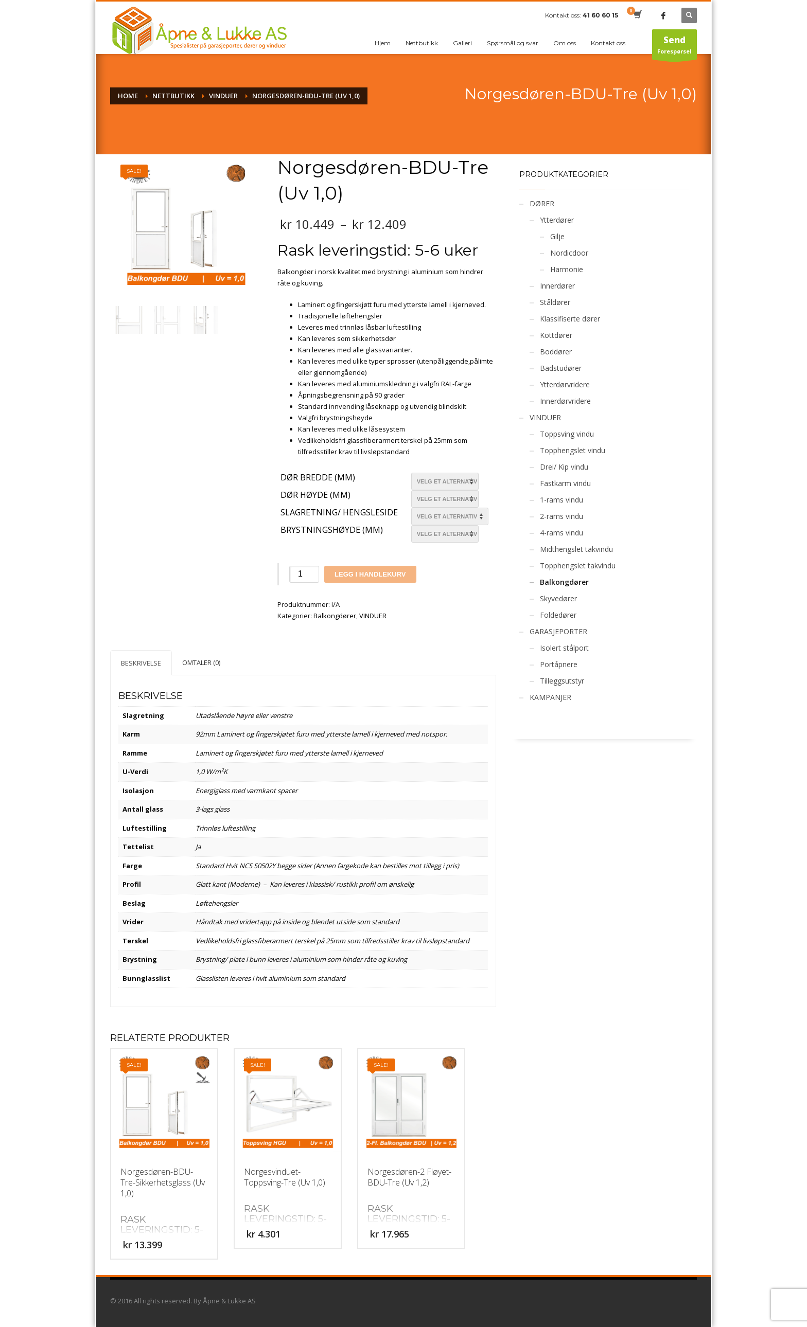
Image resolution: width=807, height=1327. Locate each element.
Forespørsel (674, 47)
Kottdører (556, 335)
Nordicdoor (569, 253)
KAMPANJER (550, 697)
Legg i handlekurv (370, 574)
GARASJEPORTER (558, 631)
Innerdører (557, 286)
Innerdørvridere (565, 401)
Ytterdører (557, 220)
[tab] (141, 662)
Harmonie (566, 269)
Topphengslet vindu (572, 450)
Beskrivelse (141, 663)
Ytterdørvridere (565, 384)
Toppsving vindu (567, 434)
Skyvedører (558, 598)
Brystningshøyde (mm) (331, 530)
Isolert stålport (564, 648)
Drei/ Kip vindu (564, 467)
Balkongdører (334, 615)
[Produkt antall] (304, 574)
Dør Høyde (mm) (315, 495)
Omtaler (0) (201, 662)
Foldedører (558, 615)
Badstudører (561, 368)
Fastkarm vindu (565, 483)
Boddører (556, 351)
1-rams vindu (561, 500)
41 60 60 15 (600, 15)
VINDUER (373, 615)
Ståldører (555, 302)
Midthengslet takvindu (576, 549)
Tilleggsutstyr (562, 681)
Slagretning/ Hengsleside (339, 513)
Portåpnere (558, 664)
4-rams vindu (561, 532)
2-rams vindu (561, 516)
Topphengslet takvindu (578, 565)
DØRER (542, 203)
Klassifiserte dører (570, 319)
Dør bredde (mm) (317, 478)
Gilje (557, 236)
